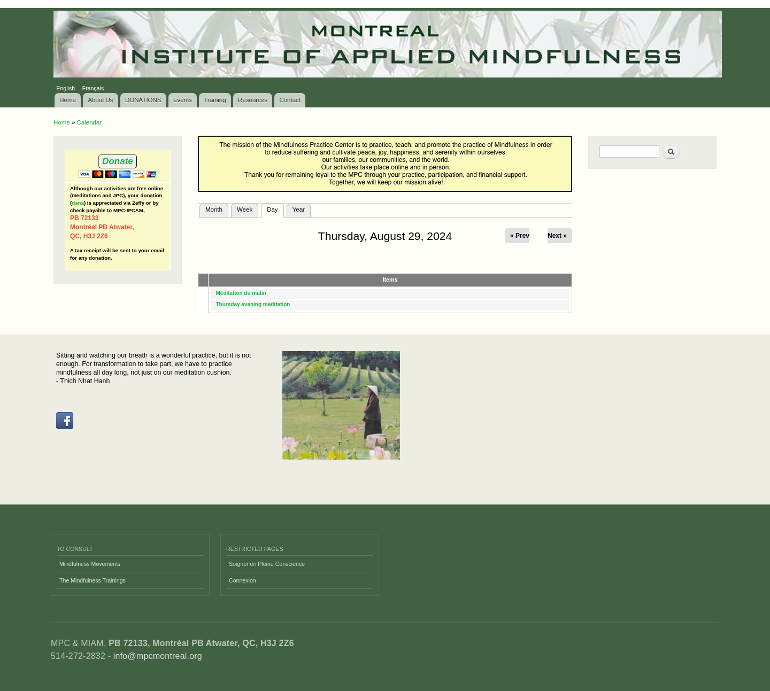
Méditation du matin (241, 293)
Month (213, 209)
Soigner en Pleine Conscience (267, 564)
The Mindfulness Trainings (92, 580)
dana (78, 203)
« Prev (519, 235)
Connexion (242, 580)
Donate (117, 161)
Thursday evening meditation (253, 304)
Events (182, 100)
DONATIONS (143, 100)
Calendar (89, 122)
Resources (252, 100)
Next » (557, 235)
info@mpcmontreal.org (157, 656)
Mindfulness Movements (89, 564)
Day (275, 208)
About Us (100, 100)
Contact (290, 100)
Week (244, 209)
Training (215, 100)
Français (93, 88)
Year (298, 209)
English (65, 88)
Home (67, 100)
